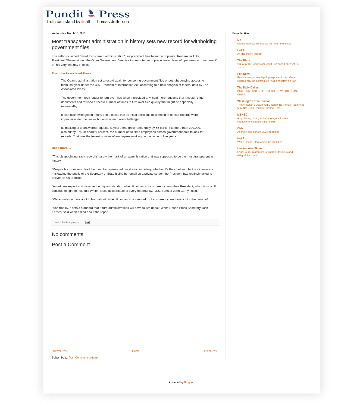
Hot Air (242, 50)
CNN (240, 128)
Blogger (189, 382)
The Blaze (243, 60)
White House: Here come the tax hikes (259, 142)
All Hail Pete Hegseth (249, 53)
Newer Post (60, 351)
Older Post (210, 351)
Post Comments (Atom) (83, 357)
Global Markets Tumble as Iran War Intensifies (264, 43)
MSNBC (242, 114)
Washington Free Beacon (254, 101)
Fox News (243, 74)
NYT (240, 40)
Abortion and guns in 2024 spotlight (258, 131)
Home (136, 351)
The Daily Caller (247, 87)
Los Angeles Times (250, 148)
